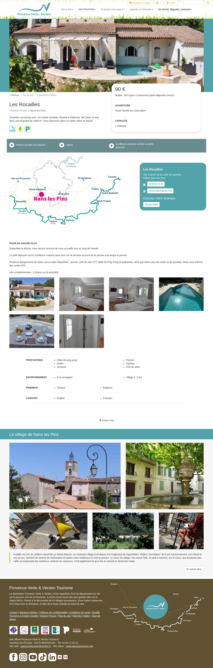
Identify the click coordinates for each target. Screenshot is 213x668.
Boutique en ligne (140, 3)
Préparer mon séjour (113, 9)
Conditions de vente (79, 612)
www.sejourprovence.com (79, 646)
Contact (13, 612)
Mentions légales (28, 612)
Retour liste (106, 420)
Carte (170, 3)
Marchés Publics (81, 615)
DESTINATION (87, 9)
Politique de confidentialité (53, 612)
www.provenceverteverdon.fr (35, 646)
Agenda (141, 9)
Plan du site (64, 615)
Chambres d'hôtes (46, 95)
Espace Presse (48, 615)
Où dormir (28, 95)
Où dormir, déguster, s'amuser (175, 9)
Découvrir (67, 9)
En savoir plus (193, 569)
